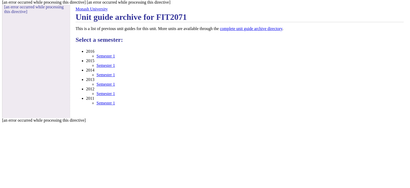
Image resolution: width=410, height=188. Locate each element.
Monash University (92, 9)
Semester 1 (105, 56)
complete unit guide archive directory (251, 28)
